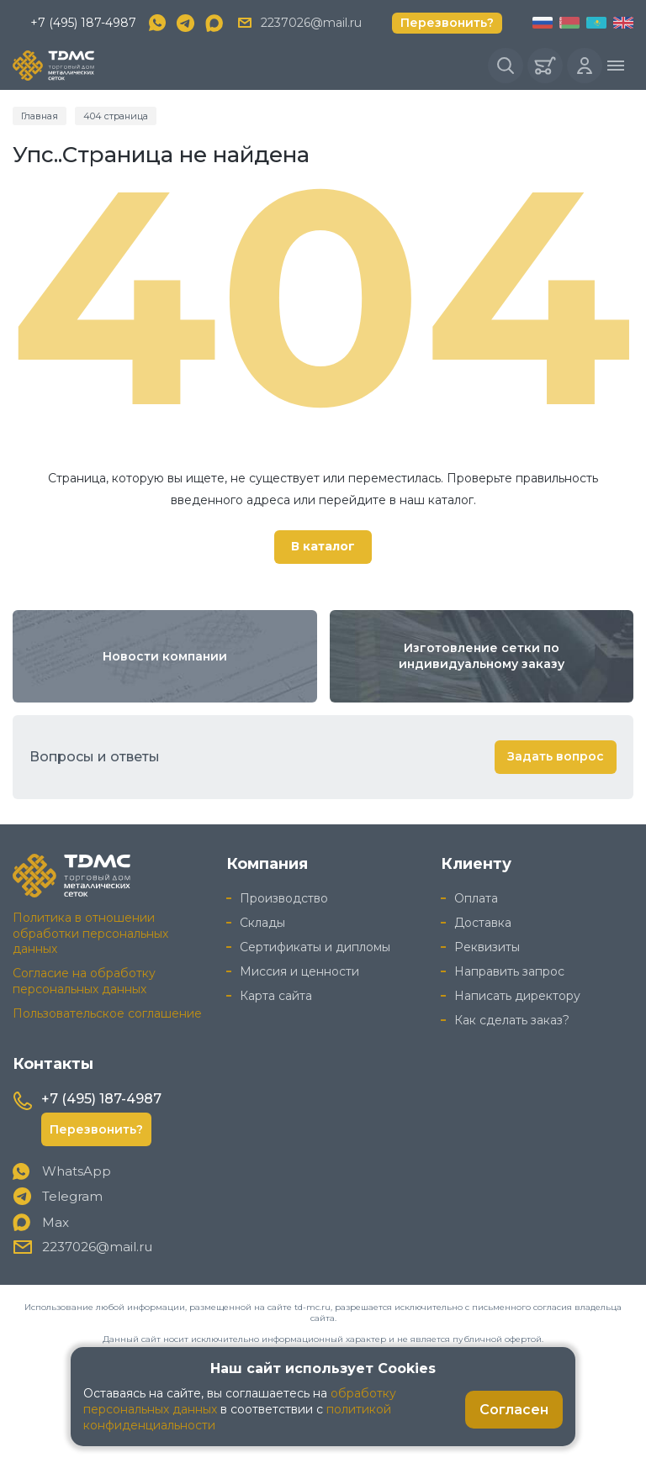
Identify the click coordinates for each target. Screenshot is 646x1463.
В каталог (323, 546)
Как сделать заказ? (511, 1020)
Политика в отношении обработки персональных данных (90, 933)
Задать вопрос (555, 756)
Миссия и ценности (299, 971)
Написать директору (517, 995)
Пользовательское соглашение (107, 1013)
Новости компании (165, 656)
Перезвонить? (447, 22)
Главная (39, 116)
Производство (284, 898)
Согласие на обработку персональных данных (84, 981)
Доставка (482, 922)
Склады (262, 922)
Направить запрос (509, 971)
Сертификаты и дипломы (315, 947)
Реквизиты (487, 947)
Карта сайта (276, 995)
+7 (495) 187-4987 (83, 22)
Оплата (476, 898)
